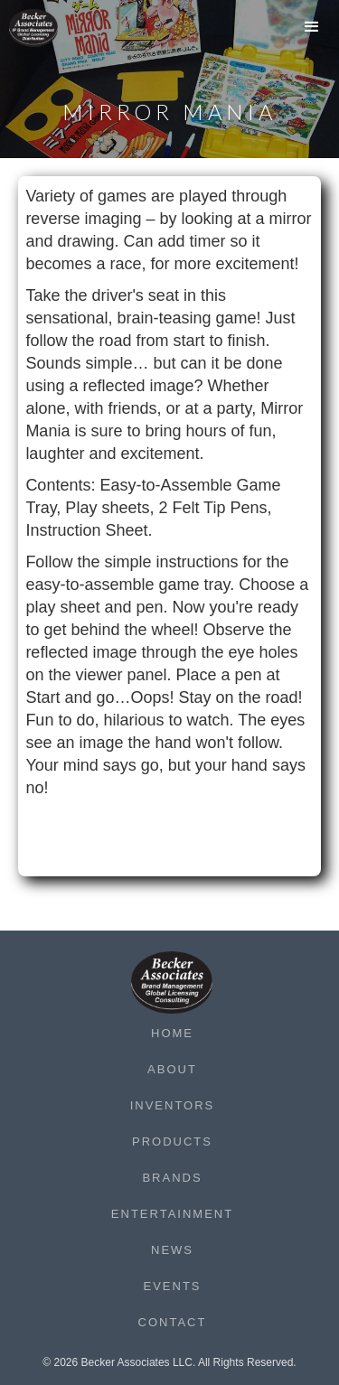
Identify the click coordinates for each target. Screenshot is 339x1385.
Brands (172, 1177)
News (172, 1250)
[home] (45, 28)
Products (172, 1141)
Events (172, 1286)
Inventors (172, 1105)
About (172, 1069)
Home (172, 1033)
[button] (312, 31)
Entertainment (172, 1214)
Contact (172, 1322)
